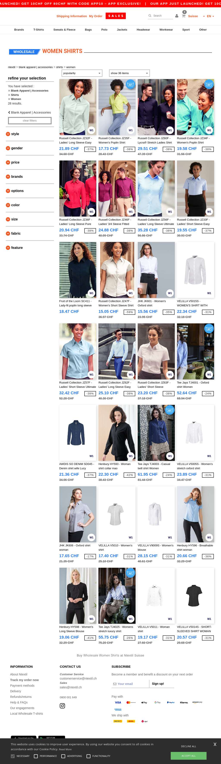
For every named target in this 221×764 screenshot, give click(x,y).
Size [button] (14, 214)
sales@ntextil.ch (71, 682)
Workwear (166, 29)
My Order (95, 16)
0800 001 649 (69, 692)
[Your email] (130, 678)
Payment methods (22, 680)
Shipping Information (72, 16)
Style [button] (15, 129)
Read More (65, 749)
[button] (177, 16)
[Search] (159, 15)
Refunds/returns (21, 691)
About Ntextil (18, 669)
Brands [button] (17, 171)
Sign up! (158, 678)
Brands (19, 29)
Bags (88, 29)
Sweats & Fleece (65, 29)
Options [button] (17, 185)
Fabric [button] (16, 228)
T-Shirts (38, 29)
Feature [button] (17, 242)
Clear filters (30, 115)
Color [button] (15, 200)
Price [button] (15, 157)
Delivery (15, 686)
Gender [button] (17, 143)
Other (203, 29)
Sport (186, 29)
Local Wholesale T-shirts (26, 708)
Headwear (143, 29)
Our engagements (22, 702)
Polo (104, 29)
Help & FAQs (19, 697)
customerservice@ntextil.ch (78, 673)
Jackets (122, 29)
